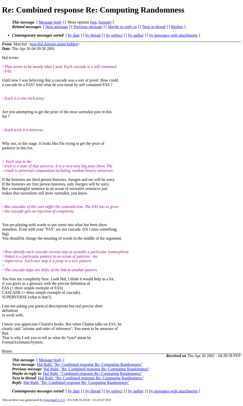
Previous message (88, 27)
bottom (104, 22)
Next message (56, 27)
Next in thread (154, 27)
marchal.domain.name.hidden (54, 44)
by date (74, 35)
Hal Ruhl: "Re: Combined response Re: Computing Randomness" (90, 364)
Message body (50, 22)
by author (135, 35)
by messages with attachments (173, 35)
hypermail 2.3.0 (54, 400)
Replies (177, 27)
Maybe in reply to (122, 27)
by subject (114, 35)
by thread (93, 35)
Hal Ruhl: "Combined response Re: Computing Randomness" (92, 373)
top (93, 22)
